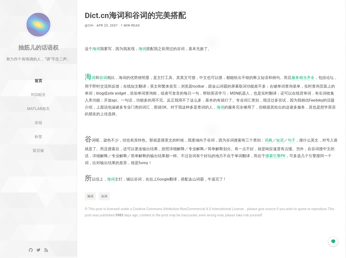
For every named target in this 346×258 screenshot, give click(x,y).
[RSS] (46, 250)
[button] (333, 241)
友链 (38, 133)
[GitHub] (31, 250)
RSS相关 (38, 105)
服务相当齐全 (303, 77)
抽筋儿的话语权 (38, 58)
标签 (38, 147)
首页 (38, 92)
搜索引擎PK (275, 156)
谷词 (103, 77)
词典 (268, 140)
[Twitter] (38, 250)
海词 (96, 48)
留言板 (38, 161)
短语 (280, 140)
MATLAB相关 (38, 119)
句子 (291, 140)
